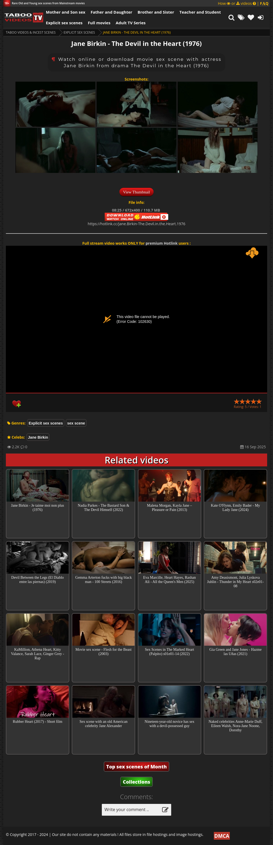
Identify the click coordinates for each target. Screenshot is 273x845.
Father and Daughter (111, 12)
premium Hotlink (162, 243)
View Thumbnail (136, 192)
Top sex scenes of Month (136, 766)
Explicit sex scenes (64, 22)
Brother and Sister (156, 12)
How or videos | (243, 3)
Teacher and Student (200, 12)
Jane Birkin (38, 437)
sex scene (76, 423)
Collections (136, 782)
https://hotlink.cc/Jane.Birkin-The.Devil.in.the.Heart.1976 (136, 223)
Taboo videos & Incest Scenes (31, 32)
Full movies (99, 22)
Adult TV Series (131, 22)
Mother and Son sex (65, 12)
